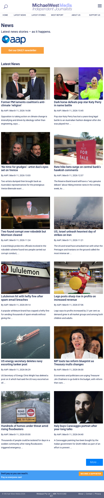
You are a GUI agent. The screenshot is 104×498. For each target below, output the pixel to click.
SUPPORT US (94, 15)
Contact (89, 494)
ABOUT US (76, 15)
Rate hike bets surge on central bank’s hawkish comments (77, 168)
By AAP (4, 110)
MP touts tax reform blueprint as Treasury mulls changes (74, 362)
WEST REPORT (57, 15)
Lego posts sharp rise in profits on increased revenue (75, 298)
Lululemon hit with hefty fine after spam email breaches (22, 298)
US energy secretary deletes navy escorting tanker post (21, 362)
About (81, 494)
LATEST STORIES (39, 15)
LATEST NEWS (20, 15)
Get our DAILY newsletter (22, 50)
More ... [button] (94, 462)
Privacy (98, 494)
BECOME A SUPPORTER (91, 474)
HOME (5, 15)
